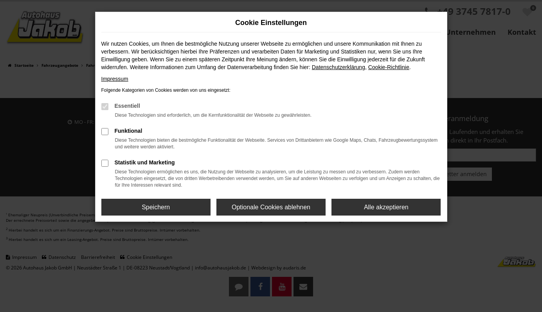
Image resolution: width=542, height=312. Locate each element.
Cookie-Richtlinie (388, 67)
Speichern (156, 207)
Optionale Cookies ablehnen (271, 207)
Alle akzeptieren (386, 207)
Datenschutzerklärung (338, 67)
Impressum (114, 79)
